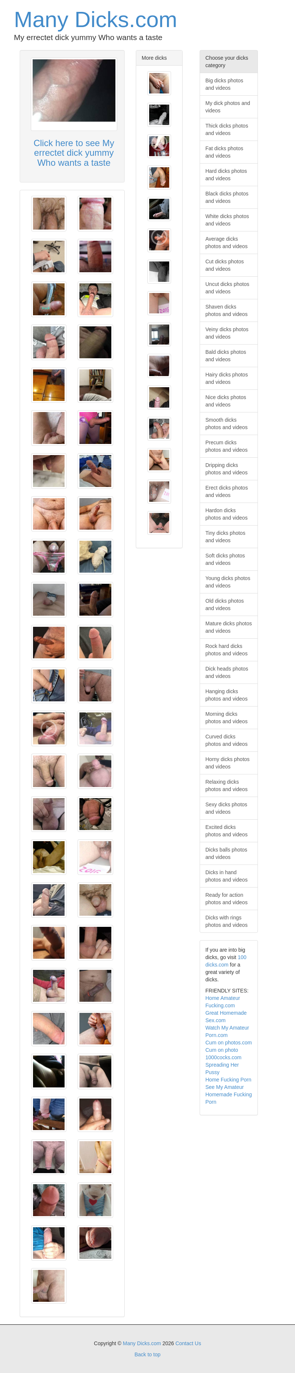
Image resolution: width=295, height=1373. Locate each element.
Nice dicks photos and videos (226, 401)
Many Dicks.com (95, 19)
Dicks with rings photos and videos (227, 921)
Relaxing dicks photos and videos (227, 785)
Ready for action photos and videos (227, 898)
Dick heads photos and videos (227, 672)
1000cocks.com (224, 1057)
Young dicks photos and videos (228, 582)
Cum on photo (222, 1050)
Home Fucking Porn (229, 1080)
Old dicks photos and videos (225, 604)
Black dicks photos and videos (227, 197)
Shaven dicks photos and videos (227, 310)
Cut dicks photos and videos (225, 265)
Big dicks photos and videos (224, 84)
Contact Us (188, 1343)
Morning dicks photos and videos (227, 717)
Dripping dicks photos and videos (227, 468)
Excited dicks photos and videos (227, 830)
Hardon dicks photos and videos (227, 514)
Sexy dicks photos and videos (227, 808)
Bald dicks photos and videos (226, 355)
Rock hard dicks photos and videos (227, 649)
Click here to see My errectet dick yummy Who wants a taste (73, 153)
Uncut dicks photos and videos (227, 287)
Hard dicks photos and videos (226, 174)
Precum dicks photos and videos (227, 446)
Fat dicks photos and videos (224, 152)
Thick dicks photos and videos (227, 129)
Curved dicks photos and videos (227, 740)
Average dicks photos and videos (227, 242)
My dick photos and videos (228, 106)
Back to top (147, 1354)
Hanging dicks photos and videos (227, 695)
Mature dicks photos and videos (229, 627)
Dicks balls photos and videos (227, 853)
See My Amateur (225, 1087)
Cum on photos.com (229, 1043)
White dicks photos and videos (227, 220)
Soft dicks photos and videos (225, 559)
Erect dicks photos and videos (227, 491)
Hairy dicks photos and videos (227, 378)
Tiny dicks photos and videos (226, 536)
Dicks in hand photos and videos (227, 876)
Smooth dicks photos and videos (227, 423)
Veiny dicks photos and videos (227, 333)
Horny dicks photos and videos (228, 763)
